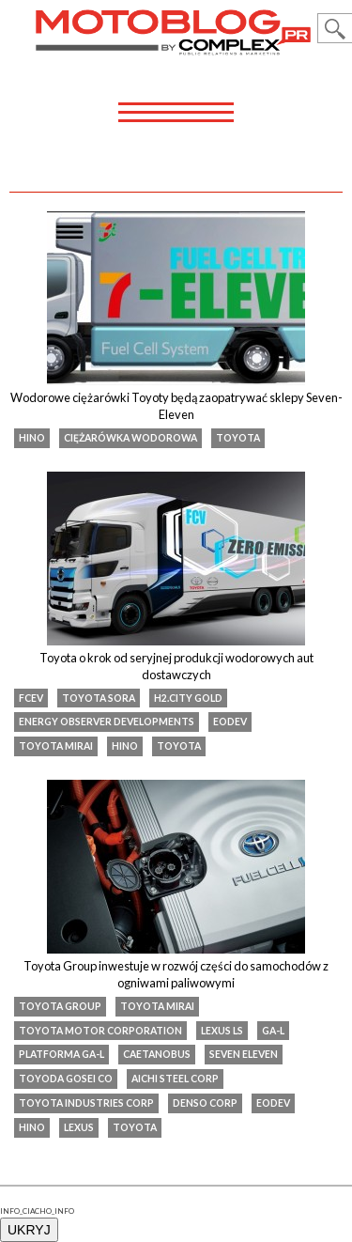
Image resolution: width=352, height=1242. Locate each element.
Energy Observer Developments (106, 721)
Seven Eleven (243, 1054)
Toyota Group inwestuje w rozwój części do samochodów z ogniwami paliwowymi (176, 974)
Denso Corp (205, 1103)
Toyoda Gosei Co (66, 1078)
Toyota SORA (98, 698)
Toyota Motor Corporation (100, 1030)
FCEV (31, 698)
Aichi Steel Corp (175, 1078)
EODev (230, 721)
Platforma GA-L (61, 1054)
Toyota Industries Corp (86, 1103)
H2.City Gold (188, 698)
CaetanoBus (157, 1054)
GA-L (273, 1030)
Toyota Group (60, 1006)
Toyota (238, 437)
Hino (32, 437)
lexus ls (222, 1030)
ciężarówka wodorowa (130, 437)
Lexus (79, 1127)
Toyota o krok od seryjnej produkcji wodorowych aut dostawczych (176, 666)
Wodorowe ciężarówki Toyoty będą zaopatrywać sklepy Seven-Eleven (176, 406)
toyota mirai (56, 746)
